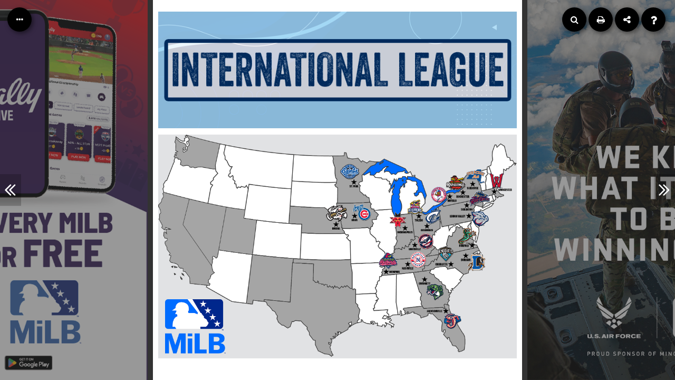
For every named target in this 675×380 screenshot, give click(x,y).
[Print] (601, 19)
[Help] (653, 19)
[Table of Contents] (19, 19)
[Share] (627, 19)
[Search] (574, 19)
